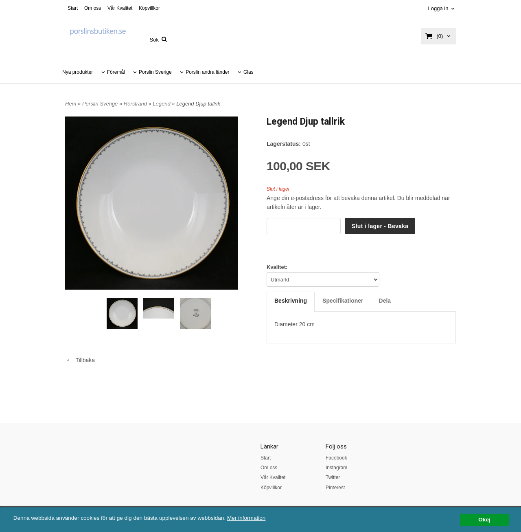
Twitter (333, 477)
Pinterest (335, 487)
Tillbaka (80, 360)
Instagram (336, 467)
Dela (385, 300)
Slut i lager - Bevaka (380, 226)
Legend (162, 104)
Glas (248, 72)
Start (73, 8)
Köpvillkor (149, 8)
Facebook (336, 458)
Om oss (92, 8)
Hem (70, 104)
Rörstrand (136, 104)
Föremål (116, 72)
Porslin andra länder (207, 72)
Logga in (438, 8)
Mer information (246, 518)
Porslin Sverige (155, 72)
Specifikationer (342, 300)
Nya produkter (77, 72)
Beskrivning (290, 300)
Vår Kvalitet (119, 8)
